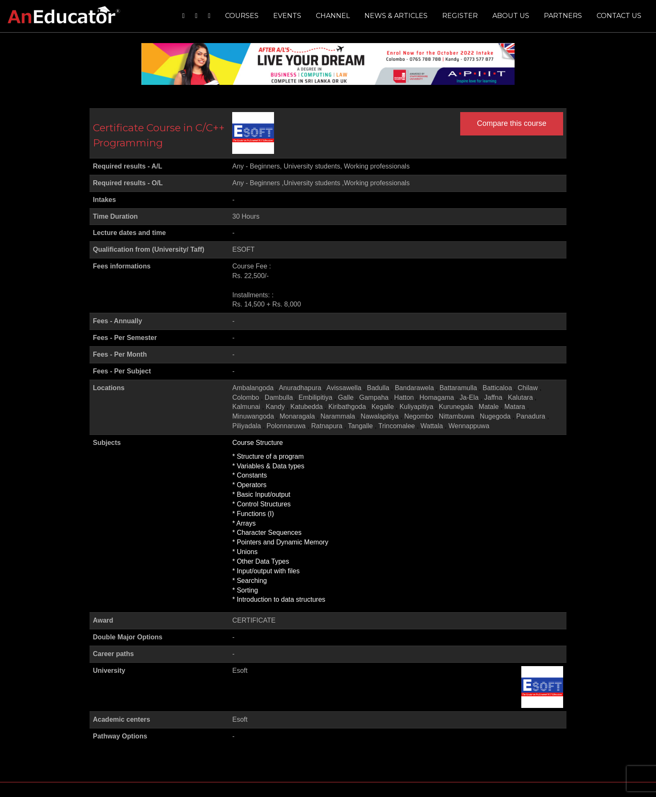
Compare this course (511, 123)
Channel (333, 16)
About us (510, 16)
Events (287, 16)
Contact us (619, 16)
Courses (242, 16)
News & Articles (396, 16)
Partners (563, 16)
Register (460, 16)
